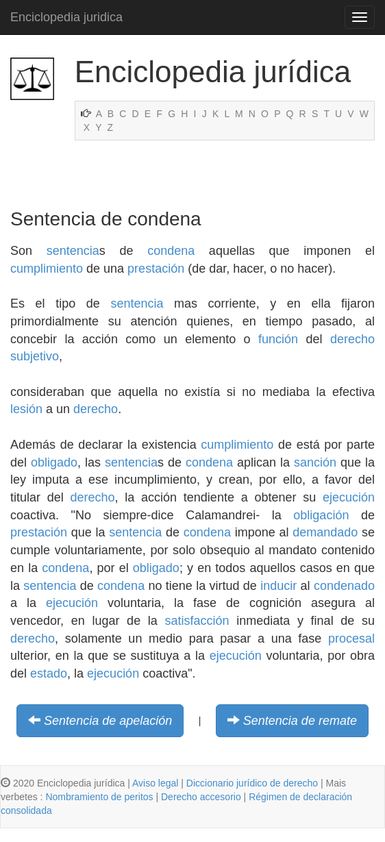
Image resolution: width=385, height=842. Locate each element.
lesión (26, 409)
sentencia (73, 251)
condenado (344, 586)
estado (48, 673)
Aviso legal (155, 783)
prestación (155, 268)
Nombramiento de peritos (99, 796)
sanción (315, 462)
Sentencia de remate (300, 721)
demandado (325, 532)
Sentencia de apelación (108, 721)
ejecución (349, 497)
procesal (351, 638)
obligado (54, 462)
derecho (95, 409)
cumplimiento (46, 268)
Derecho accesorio (201, 796)
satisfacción (197, 621)
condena (171, 251)
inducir (278, 586)
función (278, 339)
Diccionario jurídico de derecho (252, 783)
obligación (321, 515)
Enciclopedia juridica (66, 17)
